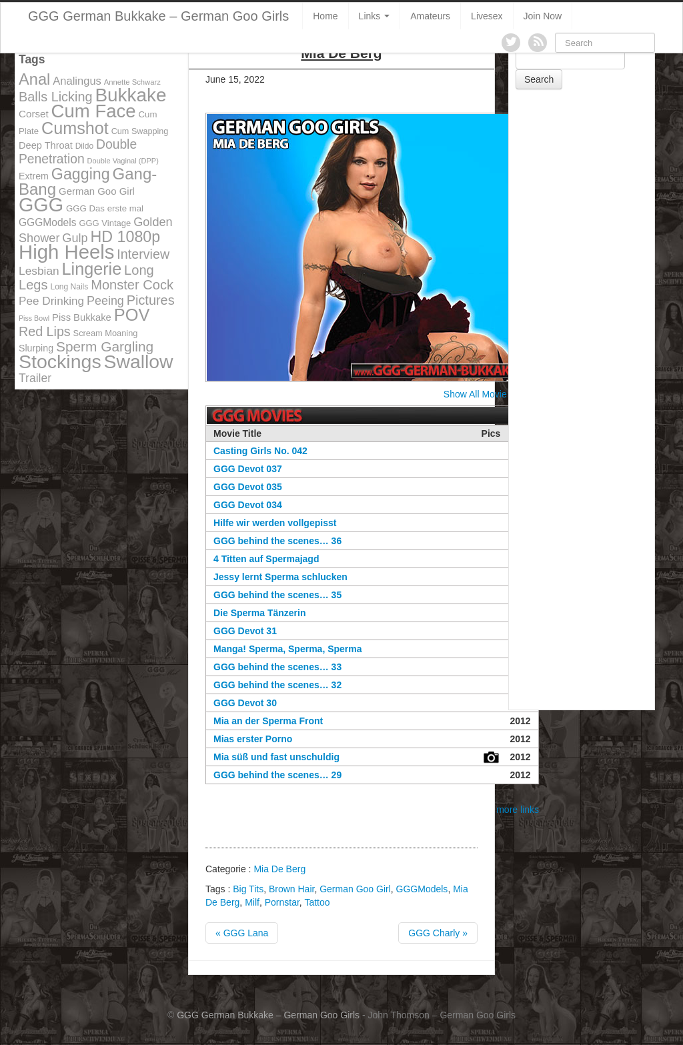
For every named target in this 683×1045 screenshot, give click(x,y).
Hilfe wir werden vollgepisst (274, 522)
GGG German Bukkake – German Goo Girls (158, 16)
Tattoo (316, 902)
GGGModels (422, 889)
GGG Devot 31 (245, 631)
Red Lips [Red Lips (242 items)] (45, 331)
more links (517, 809)
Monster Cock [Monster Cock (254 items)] (132, 284)
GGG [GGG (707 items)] (41, 204)
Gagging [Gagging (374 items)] (80, 174)
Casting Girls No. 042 (260, 450)
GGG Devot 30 (245, 703)
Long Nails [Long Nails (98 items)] (69, 286)
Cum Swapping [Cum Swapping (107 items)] (140, 131)
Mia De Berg (279, 869)
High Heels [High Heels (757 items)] (66, 252)
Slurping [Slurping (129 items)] (36, 348)
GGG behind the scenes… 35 (277, 595)
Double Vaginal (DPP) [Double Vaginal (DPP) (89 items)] (123, 161)
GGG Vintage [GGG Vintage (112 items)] (105, 223)
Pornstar (282, 902)
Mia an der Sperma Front (268, 721)
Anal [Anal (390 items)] (34, 79)
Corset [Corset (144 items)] (34, 113)
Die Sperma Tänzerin (259, 613)
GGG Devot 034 (247, 504)
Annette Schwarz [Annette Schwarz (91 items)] (132, 82)
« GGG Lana (241, 933)
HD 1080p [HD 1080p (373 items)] (126, 236)
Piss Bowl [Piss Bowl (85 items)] (34, 318)
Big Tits (248, 889)
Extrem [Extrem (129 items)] (34, 176)
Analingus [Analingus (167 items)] (77, 81)
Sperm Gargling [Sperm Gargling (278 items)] (104, 346)
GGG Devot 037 (247, 468)
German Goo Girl (355, 889)
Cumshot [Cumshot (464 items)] (75, 128)
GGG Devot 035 (247, 486)
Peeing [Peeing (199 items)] (105, 300)
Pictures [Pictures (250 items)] (151, 300)
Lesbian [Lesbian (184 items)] (39, 270)
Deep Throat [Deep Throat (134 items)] (46, 145)
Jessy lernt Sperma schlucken (280, 577)
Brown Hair (291, 889)
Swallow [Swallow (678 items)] (138, 361)
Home (325, 16)
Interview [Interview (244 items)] (143, 254)
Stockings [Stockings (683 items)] (60, 361)
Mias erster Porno (252, 739)
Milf (252, 902)
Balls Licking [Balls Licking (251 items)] (56, 96)
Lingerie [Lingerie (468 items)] (92, 268)
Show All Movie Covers (491, 394)
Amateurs (430, 16)
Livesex (486, 16)
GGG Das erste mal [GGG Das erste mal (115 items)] (104, 208)
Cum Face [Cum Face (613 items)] (93, 111)
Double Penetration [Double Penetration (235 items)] (78, 151)
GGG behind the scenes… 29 (277, 775)
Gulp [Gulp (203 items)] (74, 238)
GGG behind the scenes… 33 (277, 667)
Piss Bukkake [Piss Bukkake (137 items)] (81, 317)
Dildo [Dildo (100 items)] (84, 146)
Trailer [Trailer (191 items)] (35, 378)
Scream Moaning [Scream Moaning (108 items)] (105, 333)
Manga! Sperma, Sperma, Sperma (287, 649)
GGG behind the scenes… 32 (277, 685)
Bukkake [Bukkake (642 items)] (130, 95)
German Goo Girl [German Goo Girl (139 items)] (97, 191)
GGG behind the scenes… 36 (277, 541)
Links (374, 16)
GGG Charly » (438, 933)
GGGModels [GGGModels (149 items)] (47, 222)
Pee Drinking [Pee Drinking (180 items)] (51, 300)
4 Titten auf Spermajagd (266, 559)
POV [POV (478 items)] (132, 314)
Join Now (543, 16)
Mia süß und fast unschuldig (276, 757)
